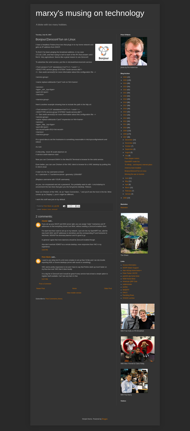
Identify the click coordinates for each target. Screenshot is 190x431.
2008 (125, 134)
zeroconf (54, 209)
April (127, 184)
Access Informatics (129, 265)
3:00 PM (45, 250)
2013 (125, 118)
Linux (49, 209)
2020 (125, 96)
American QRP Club (130, 281)
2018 (125, 102)
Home (74, 288)
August (128, 152)
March (127, 188)
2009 (125, 131)
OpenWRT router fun (132, 161)
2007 (125, 137)
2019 (125, 99)
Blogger (104, 419)
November (129, 143)
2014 (125, 115)
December (129, 140)
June (127, 178)
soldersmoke (127, 284)
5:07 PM (45, 279)
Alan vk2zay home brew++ (132, 270)
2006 (125, 198)
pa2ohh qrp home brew (131, 276)
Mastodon (124, 208)
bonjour (44, 209)
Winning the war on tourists (134, 174)
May (127, 181)
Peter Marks (46, 257)
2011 (125, 124)
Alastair (45, 221)
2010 (125, 128)
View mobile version (74, 293)
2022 (125, 90)
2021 (125, 93)
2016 (125, 109)
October (128, 146)
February (128, 191)
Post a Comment (45, 284)
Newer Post (40, 288)
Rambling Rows (128, 295)
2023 (125, 87)
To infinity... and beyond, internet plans (138, 165)
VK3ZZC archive (129, 298)
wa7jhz (125, 287)
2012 (125, 121)
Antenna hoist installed (133, 168)
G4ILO (125, 293)
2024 (125, 83)
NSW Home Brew (129, 279)
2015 (125, 112)
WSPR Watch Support (131, 268)
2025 (125, 80)
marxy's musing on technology (90, 13)
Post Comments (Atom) (54, 299)
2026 (125, 77)
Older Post (108, 288)
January (128, 194)
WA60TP (126, 290)
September (129, 149)
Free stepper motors (132, 158)
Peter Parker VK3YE (130, 273)
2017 (125, 105)
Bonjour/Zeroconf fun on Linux (135, 171)
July (126, 156)
